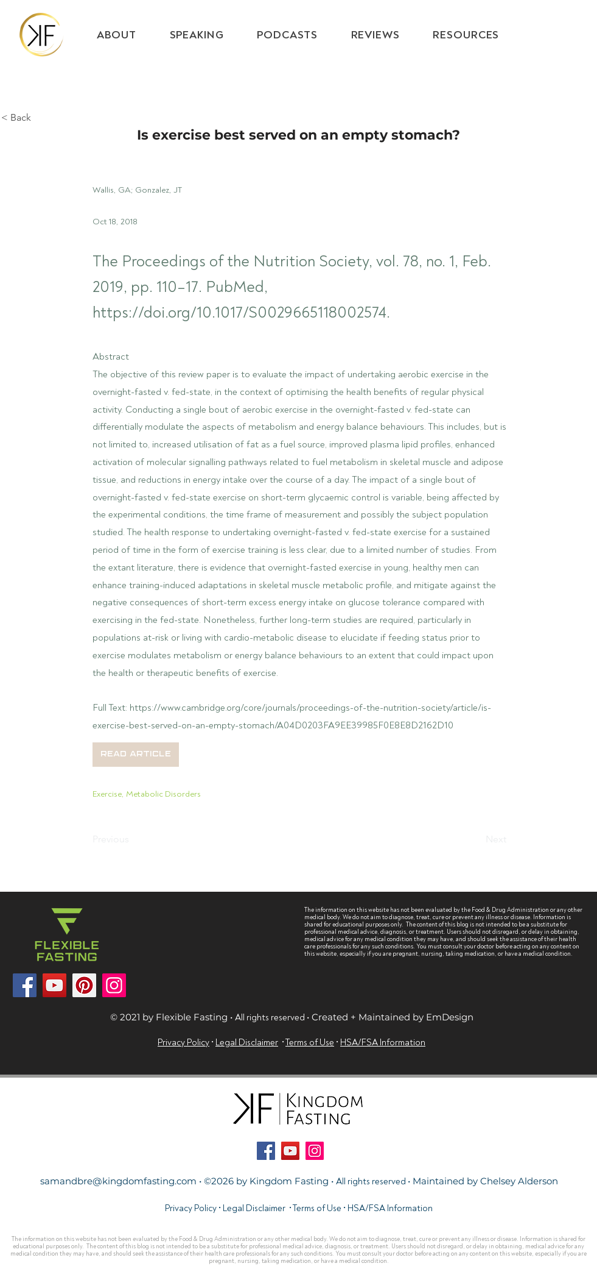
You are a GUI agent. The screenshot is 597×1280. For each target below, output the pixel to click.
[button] (466, 35)
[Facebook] (25, 985)
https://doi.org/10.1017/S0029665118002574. (241, 312)
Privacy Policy (183, 1042)
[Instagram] (114, 985)
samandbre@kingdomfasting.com (118, 1181)
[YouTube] (54, 985)
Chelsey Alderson (519, 1181)
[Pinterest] (84, 985)
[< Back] (41, 118)
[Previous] (133, 840)
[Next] (475, 840)
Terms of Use (317, 1208)
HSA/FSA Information (390, 1208)
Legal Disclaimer (246, 1042)
